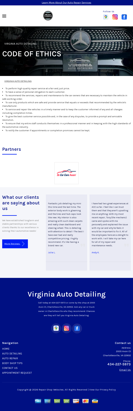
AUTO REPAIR (10, 358)
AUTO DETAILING (12, 353)
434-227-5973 (58, 302)
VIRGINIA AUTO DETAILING (20, 43)
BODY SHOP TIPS (12, 363)
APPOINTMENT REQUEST (17, 372)
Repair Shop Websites (51, 389)
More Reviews (14, 243)
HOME (6, 348)
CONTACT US (10, 368)
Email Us (125, 370)
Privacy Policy (108, 389)
